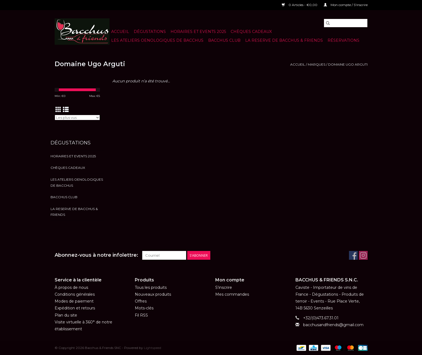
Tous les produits (151, 287)
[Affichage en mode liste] (66, 109)
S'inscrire (223, 287)
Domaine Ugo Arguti (348, 64)
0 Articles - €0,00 (300, 5)
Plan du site (66, 315)
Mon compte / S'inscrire (346, 5)
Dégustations (150, 31)
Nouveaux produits (153, 294)
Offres (141, 301)
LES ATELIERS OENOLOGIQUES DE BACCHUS (157, 40)
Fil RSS (141, 315)
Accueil (120, 31)
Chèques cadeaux (251, 31)
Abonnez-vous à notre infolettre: (96, 255)
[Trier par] (77, 117)
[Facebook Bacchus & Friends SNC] (353, 255)
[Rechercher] (346, 23)
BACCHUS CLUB (224, 40)
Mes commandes (232, 294)
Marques (316, 64)
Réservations (343, 40)
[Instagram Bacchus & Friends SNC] (363, 255)
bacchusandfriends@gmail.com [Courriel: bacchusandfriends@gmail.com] (333, 324)
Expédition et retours (75, 308)
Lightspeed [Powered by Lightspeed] (152, 348)
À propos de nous (71, 287)
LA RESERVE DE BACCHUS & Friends (284, 40)
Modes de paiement (74, 301)
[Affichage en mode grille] (58, 109)
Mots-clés (144, 308)
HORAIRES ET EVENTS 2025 (198, 31)
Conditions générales (75, 294)
